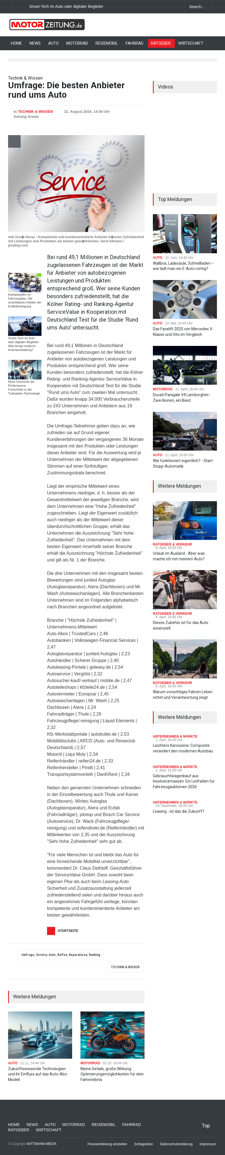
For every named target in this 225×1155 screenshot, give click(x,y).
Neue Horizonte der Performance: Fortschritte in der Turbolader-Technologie (24, 387)
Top (206, 1125)
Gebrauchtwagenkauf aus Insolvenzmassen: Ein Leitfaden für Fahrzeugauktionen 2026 (184, 781)
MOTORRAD (77, 43)
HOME (16, 43)
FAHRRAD (134, 43)
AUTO (53, 43)
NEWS (35, 43)
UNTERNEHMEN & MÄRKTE (175, 736)
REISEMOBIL (107, 43)
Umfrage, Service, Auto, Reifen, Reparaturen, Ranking (60, 955)
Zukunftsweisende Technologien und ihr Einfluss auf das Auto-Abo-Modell (38, 1074)
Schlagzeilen (143, 1144)
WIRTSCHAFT (190, 43)
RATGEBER (161, 43)
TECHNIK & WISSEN (35, 111)
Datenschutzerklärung (176, 1144)
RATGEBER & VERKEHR (172, 544)
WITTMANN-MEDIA (42, 1144)
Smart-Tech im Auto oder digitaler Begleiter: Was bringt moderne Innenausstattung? (101, 6)
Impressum (208, 1144)
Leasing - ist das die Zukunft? (178, 811)
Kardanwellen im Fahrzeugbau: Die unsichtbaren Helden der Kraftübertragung (24, 300)
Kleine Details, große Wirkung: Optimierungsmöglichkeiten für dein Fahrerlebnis (112, 1074)
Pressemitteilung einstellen (107, 1144)
